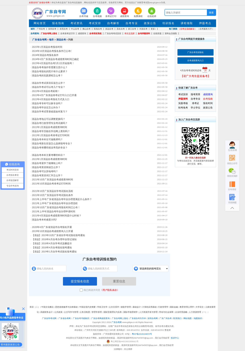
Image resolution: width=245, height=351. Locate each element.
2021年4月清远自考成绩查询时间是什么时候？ (56, 215)
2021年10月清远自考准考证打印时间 (51, 183)
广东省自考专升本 (138, 318)
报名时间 (208, 103)
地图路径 (198, 318)
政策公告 (150, 23)
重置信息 (119, 281)
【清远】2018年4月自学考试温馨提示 (52, 243)
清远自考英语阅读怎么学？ (46, 167)
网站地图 (187, 318)
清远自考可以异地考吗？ (45, 171)
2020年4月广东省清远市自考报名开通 (52, 227)
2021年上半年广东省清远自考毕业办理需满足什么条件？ (62, 199)
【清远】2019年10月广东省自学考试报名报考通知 (58, 235)
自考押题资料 (144, 33)
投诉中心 (175, 338)
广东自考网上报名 (49, 33)
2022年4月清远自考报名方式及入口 (50, 99)
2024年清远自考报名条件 (45, 55)
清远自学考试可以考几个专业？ (48, 87)
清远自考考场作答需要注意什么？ (50, 67)
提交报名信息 (80, 281)
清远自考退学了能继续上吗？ (47, 163)
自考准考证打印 (67, 33)
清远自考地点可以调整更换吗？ (48, 119)
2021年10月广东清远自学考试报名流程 (52, 191)
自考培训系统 (95, 33)
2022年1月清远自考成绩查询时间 (49, 127)
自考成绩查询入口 (195, 60)
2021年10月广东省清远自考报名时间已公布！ (56, 207)
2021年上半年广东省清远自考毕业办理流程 (55, 203)
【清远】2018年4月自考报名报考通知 (52, 247)
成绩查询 (82, 33)
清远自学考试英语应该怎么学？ (48, 82)
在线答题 (157, 33)
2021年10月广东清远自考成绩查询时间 (52, 179)
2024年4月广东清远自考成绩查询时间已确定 (55, 59)
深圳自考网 (153, 318)
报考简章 (195, 94)
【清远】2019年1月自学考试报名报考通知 (57, 251)
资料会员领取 (171, 33)
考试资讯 (76, 23)
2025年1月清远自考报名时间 (47, 46)
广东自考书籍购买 (81, 318)
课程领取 (187, 23)
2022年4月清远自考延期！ (46, 91)
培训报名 (168, 23)
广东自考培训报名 (195, 52)
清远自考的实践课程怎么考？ (47, 75)
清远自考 (61, 39)
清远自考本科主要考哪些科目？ (48, 155)
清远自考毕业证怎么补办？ (46, 107)
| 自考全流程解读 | (187, 29)
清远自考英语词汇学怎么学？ (47, 175)
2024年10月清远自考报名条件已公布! (51, 51)
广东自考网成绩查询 (100, 318)
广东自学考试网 (49, 318)
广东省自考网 (39, 39)
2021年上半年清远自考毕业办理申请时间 (53, 211)
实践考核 (183, 103)
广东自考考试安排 (113, 33)
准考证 (195, 103)
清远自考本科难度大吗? (44, 219)
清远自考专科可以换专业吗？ (47, 103)
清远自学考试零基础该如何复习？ (50, 111)
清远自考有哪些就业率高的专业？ (50, 147)
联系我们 (177, 318)
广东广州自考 (165, 318)
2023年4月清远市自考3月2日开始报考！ (53, 63)
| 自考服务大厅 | (206, 29)
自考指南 (208, 98)
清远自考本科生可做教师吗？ (47, 139)
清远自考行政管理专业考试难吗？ (50, 123)
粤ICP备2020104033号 (142, 334)
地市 (51, 39)
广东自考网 (116, 322)
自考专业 (132, 23)
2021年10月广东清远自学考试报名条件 (52, 195)
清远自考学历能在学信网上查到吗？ (51, 131)
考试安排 (95, 23)
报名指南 (58, 23)
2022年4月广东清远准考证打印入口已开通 (54, 95)
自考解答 (113, 23)
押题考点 (205, 23)
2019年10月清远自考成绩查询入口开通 (52, 231)
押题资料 (183, 98)
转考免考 (183, 107)
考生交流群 (129, 33)
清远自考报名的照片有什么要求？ (50, 71)
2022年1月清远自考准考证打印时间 (50, 135)
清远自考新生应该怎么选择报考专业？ (52, 143)
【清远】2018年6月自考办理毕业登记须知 (54, 239)
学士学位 (195, 107)
